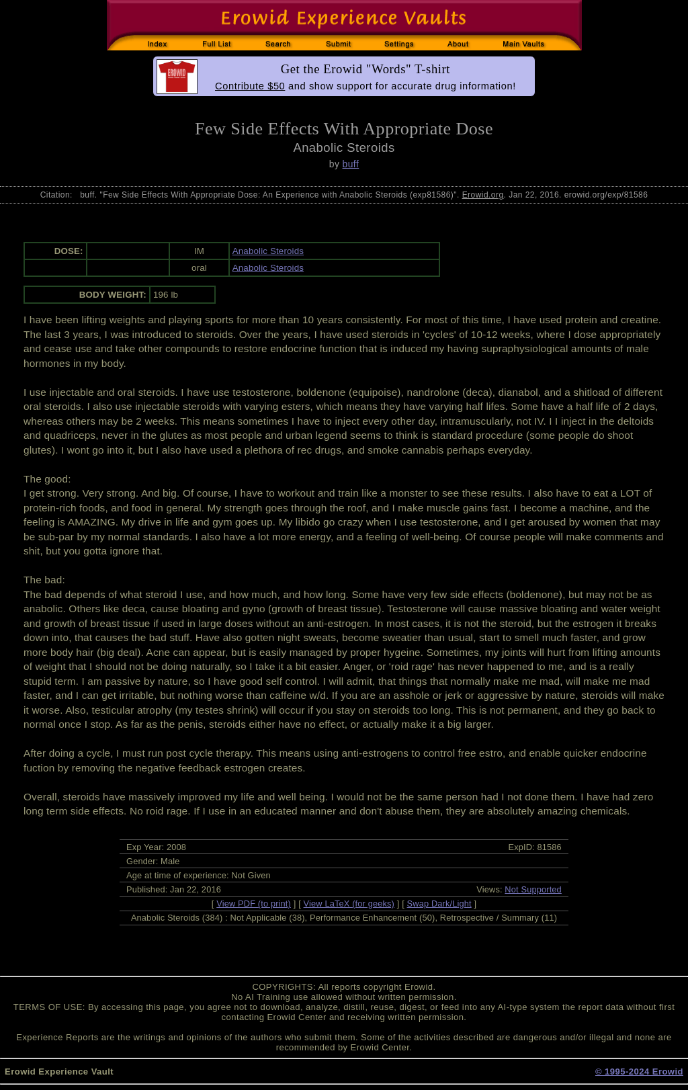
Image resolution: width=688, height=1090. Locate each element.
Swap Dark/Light (439, 903)
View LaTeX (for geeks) (349, 903)
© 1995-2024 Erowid (639, 1071)
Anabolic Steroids (268, 251)
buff (351, 164)
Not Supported (533, 889)
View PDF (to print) (253, 903)
